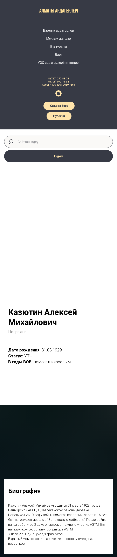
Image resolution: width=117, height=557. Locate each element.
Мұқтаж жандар (58, 39)
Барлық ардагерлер (58, 31)
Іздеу (58, 156)
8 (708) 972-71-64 (58, 81)
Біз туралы (58, 47)
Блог (58, 55)
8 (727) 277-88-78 (58, 78)
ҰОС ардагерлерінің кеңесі (58, 63)
